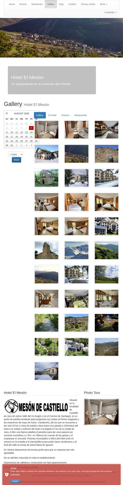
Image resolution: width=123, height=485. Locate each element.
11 (17, 132)
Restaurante (80, 115)
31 (12, 145)
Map (61, 4)
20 (26, 136)
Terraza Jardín (88, 4)
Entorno (65, 115)
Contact (72, 4)
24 (12, 141)
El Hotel (52, 115)
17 (12, 136)
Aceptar (15, 481)
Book (103, 4)
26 (21, 141)
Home (12, 4)
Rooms (23, 4)
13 (26, 132)
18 (17, 136)
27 (26, 141)
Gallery (50, 4)
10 (12, 132)
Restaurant (37, 4)
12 (21, 132)
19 (21, 136)
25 (17, 141)
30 (7, 145)
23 (7, 141)
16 (7, 136)
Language (110, 12)
